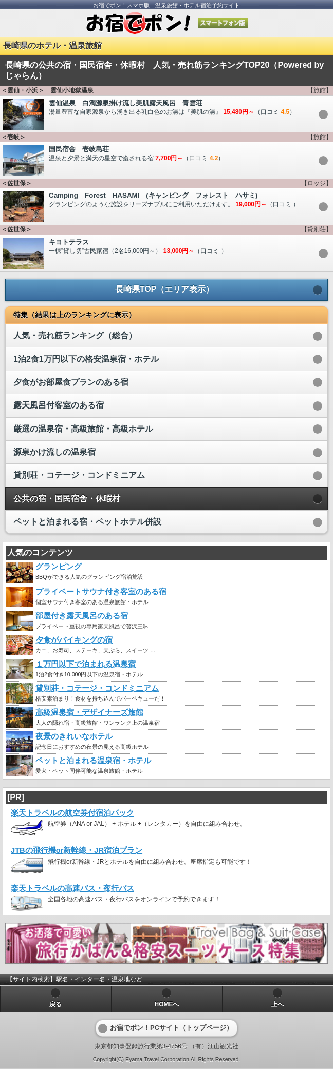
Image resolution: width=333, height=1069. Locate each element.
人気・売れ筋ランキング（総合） (75, 335)
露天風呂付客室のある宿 (58, 405)
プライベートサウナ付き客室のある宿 (100, 592)
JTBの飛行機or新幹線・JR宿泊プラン (76, 850)
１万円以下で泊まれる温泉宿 (85, 664)
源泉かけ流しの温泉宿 (54, 452)
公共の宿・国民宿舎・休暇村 (66, 498)
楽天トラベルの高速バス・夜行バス (72, 888)
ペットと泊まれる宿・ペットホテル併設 (87, 521)
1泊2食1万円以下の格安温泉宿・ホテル (86, 359)
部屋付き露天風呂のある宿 (81, 616)
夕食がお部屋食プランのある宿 (70, 382)
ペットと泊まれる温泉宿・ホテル (93, 760)
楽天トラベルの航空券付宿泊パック (72, 813)
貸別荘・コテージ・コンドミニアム (79, 475)
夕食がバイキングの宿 (74, 640)
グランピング (58, 566)
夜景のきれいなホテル (74, 736)
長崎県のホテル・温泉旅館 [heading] (52, 45)
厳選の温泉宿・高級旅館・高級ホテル (83, 428)
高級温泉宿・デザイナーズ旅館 (89, 712)
